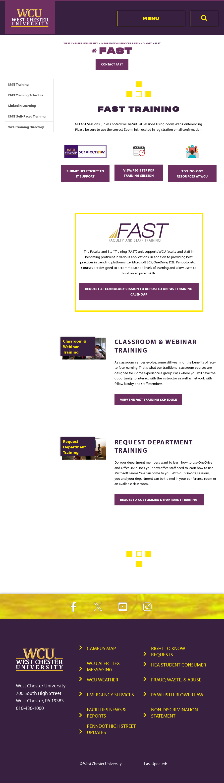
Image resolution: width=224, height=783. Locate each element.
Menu (151, 18)
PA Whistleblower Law (177, 694)
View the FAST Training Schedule (148, 399)
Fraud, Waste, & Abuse (176, 679)
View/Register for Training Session (138, 173)
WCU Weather (102, 679)
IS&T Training (18, 84)
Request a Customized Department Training (159, 499)
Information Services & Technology (126, 43)
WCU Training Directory (26, 126)
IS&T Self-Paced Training (27, 116)
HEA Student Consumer (178, 665)
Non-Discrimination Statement (174, 712)
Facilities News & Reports (106, 712)
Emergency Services (110, 694)
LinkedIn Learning (22, 105)
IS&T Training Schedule (25, 95)
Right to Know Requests (168, 651)
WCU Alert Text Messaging (104, 666)
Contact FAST (112, 64)
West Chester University (80, 43)
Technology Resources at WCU (192, 174)
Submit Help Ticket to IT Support (85, 174)
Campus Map (101, 648)
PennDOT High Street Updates (111, 729)
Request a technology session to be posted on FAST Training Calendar (138, 291)
